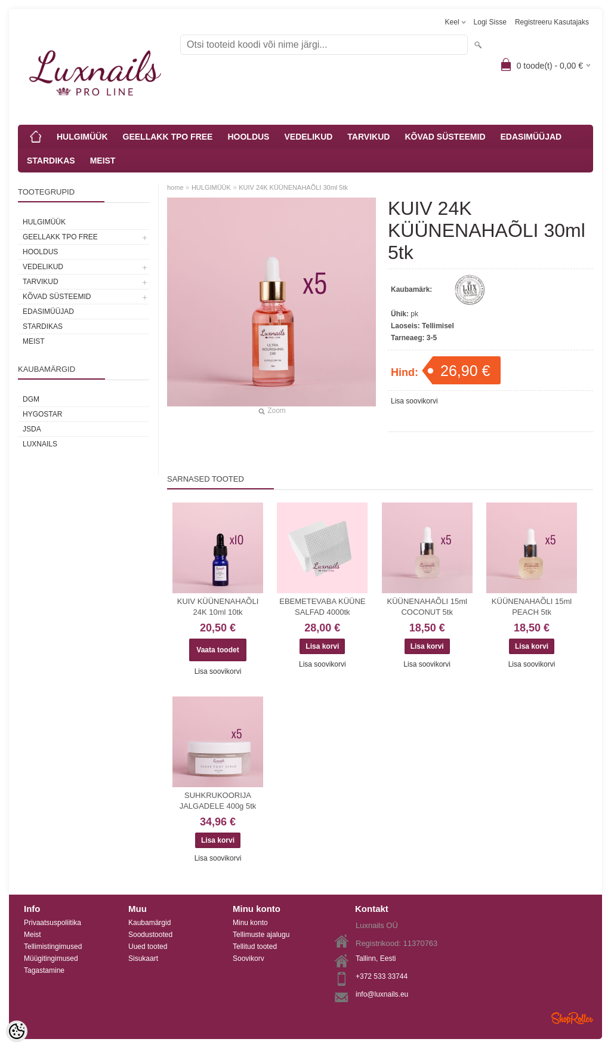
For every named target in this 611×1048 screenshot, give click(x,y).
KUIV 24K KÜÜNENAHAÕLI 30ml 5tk (293, 187)
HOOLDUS (248, 136)
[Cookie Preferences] (16, 1031)
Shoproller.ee (572, 1018)
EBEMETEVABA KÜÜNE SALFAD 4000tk (322, 607)
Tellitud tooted (255, 946)
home (175, 187)
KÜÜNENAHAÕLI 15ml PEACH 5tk (532, 607)
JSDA (32, 429)
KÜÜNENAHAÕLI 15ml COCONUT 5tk (427, 607)
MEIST (103, 160)
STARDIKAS (51, 160)
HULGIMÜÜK (82, 136)
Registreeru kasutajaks (552, 22)
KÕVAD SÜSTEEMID (445, 136)
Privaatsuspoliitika (52, 922)
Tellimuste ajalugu (261, 934)
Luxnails (40, 444)
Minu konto (250, 922)
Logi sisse (490, 22)
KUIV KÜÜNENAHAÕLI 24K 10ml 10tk (218, 607)
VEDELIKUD (308, 136)
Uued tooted (147, 946)
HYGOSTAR (42, 414)
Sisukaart (143, 958)
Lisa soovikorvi (414, 401)
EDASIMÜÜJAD (531, 136)
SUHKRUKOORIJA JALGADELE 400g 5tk (218, 800)
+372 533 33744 (382, 976)
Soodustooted (150, 934)
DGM (31, 399)
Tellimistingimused (53, 946)
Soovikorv (248, 958)
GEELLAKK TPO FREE (168, 136)
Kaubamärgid (149, 922)
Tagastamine (44, 970)
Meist (32, 934)
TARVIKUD (368, 136)
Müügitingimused (51, 958)
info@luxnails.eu (382, 994)
